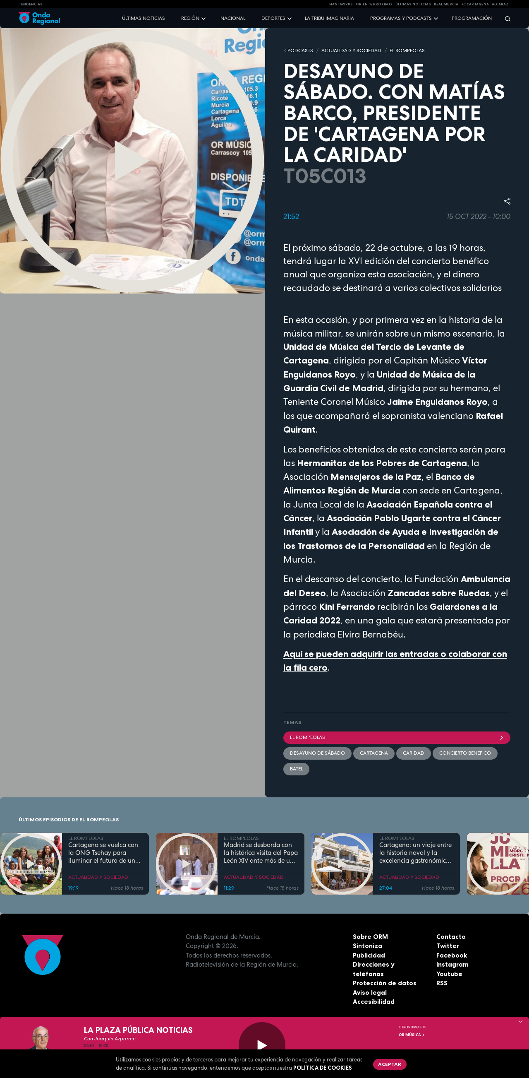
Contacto (451, 937)
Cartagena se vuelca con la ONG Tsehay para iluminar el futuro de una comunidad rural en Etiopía (103, 852)
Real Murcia (446, 4)
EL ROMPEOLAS (407, 50)
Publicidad (369, 955)
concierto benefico (465, 753)
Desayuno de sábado (317, 753)
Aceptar (389, 1064)
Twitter (447, 946)
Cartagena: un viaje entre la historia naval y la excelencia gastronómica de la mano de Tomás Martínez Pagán (415, 852)
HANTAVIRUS (341, 4)
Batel (296, 768)
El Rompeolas (397, 737)
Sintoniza (367, 946)
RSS (442, 983)
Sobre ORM (370, 937)
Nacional (232, 18)
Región (190, 18)
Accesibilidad (374, 1002)
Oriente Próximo (374, 4)
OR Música (412, 1034)
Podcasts (300, 50)
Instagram (452, 964)
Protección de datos (384, 983)
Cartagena (374, 753)
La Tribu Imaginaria (329, 18)
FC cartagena (475, 4)
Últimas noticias (143, 18)
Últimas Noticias (413, 4)
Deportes (273, 18)
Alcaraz (500, 4)
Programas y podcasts (401, 18)
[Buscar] (505, 18)
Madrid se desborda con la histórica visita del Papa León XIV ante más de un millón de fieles (261, 852)
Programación (472, 18)
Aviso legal (370, 992)
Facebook (451, 955)
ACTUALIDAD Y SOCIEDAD (351, 50)
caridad (413, 753)
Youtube (449, 974)
